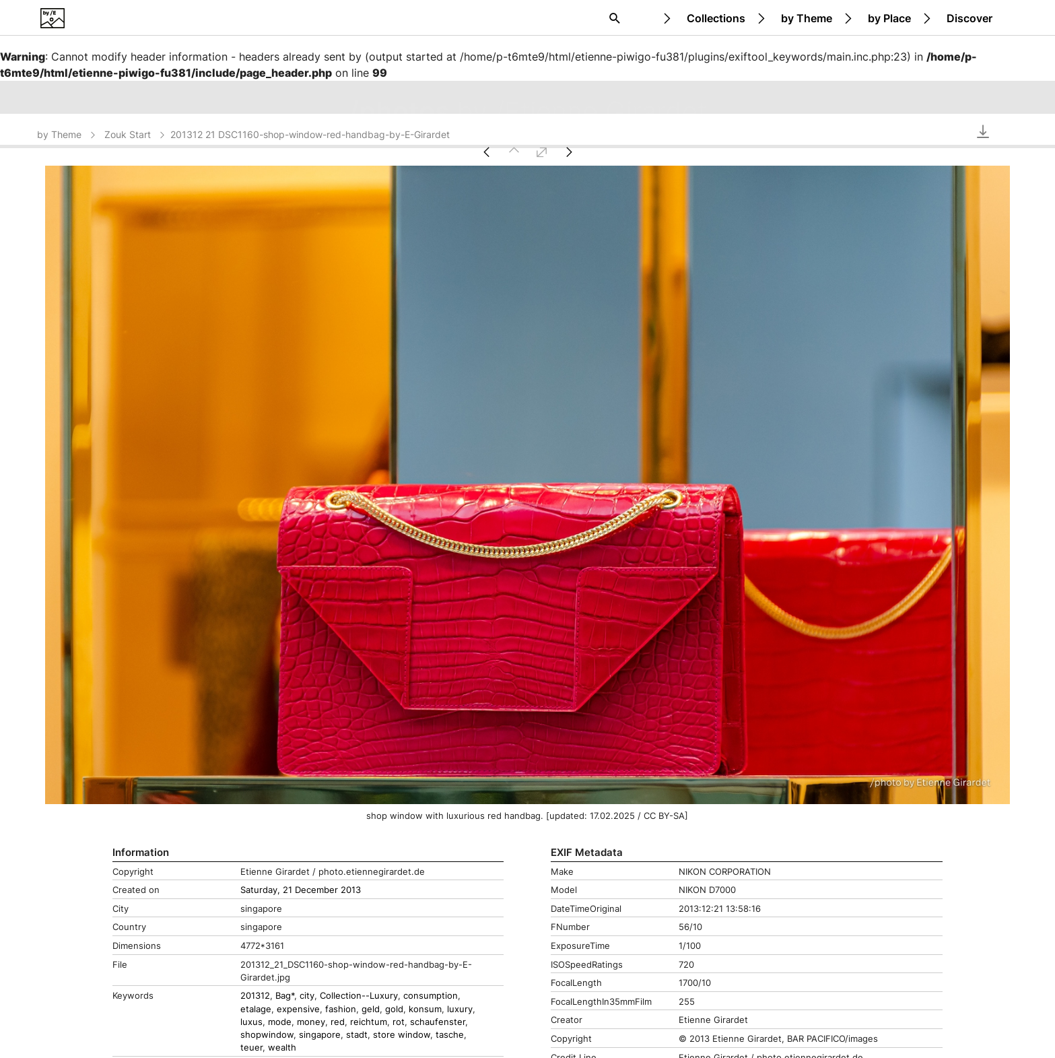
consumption (430, 996)
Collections (716, 18)
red (338, 1022)
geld (371, 1009)
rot (399, 1022)
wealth (282, 1048)
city (307, 996)
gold (394, 1009)
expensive (298, 1009)
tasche (450, 1035)
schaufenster (437, 1022)
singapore (320, 1035)
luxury (460, 1009)
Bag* (284, 996)
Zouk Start (135, 134)
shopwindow (267, 1035)
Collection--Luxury (359, 996)
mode (280, 1022)
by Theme (806, 18)
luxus (251, 1022)
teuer (251, 1048)
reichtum (368, 1022)
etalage (255, 1009)
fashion (340, 1009)
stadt (357, 1035)
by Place (889, 18)
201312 (255, 996)
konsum (425, 1009)
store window (401, 1035)
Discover (969, 18)
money (311, 1022)
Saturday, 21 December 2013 (300, 890)
